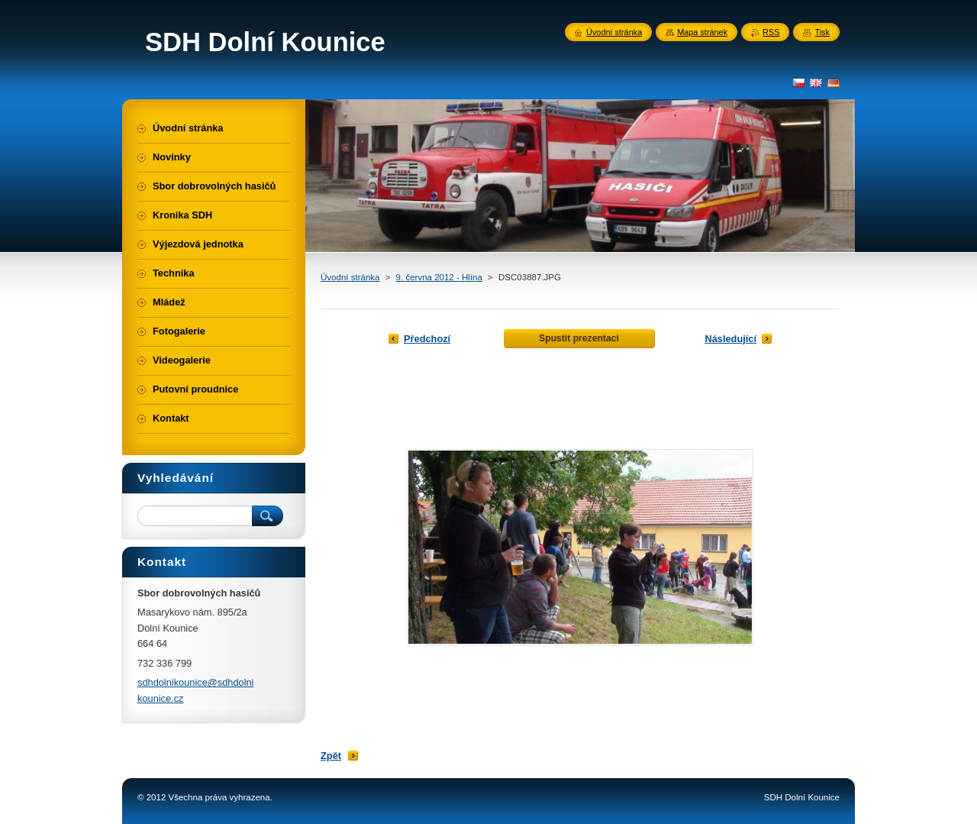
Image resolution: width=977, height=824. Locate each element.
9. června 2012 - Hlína (439, 277)
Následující (730, 338)
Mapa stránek (702, 32)
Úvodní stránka (350, 277)
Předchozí (427, 338)
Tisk (822, 32)
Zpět (331, 755)
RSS (771, 32)
